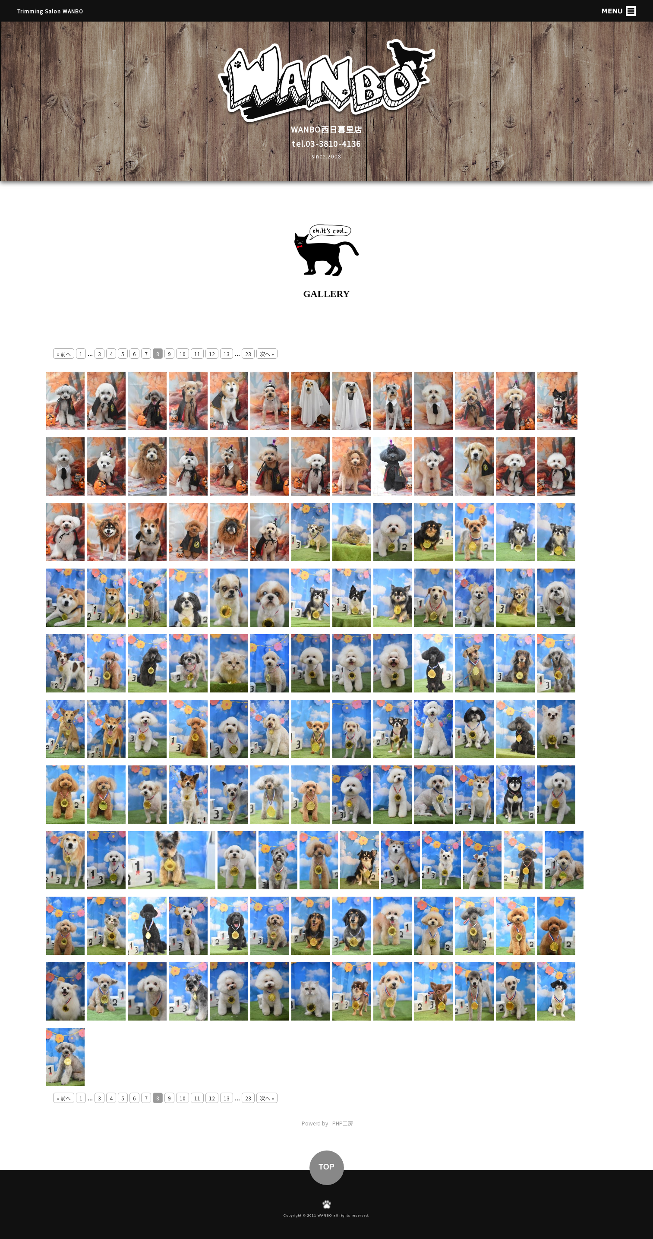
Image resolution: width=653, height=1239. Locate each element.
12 (212, 353)
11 (197, 353)
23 (248, 353)
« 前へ (64, 353)
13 (227, 353)
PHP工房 (342, 1123)
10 (183, 353)
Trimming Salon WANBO (50, 11)
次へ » (267, 353)
